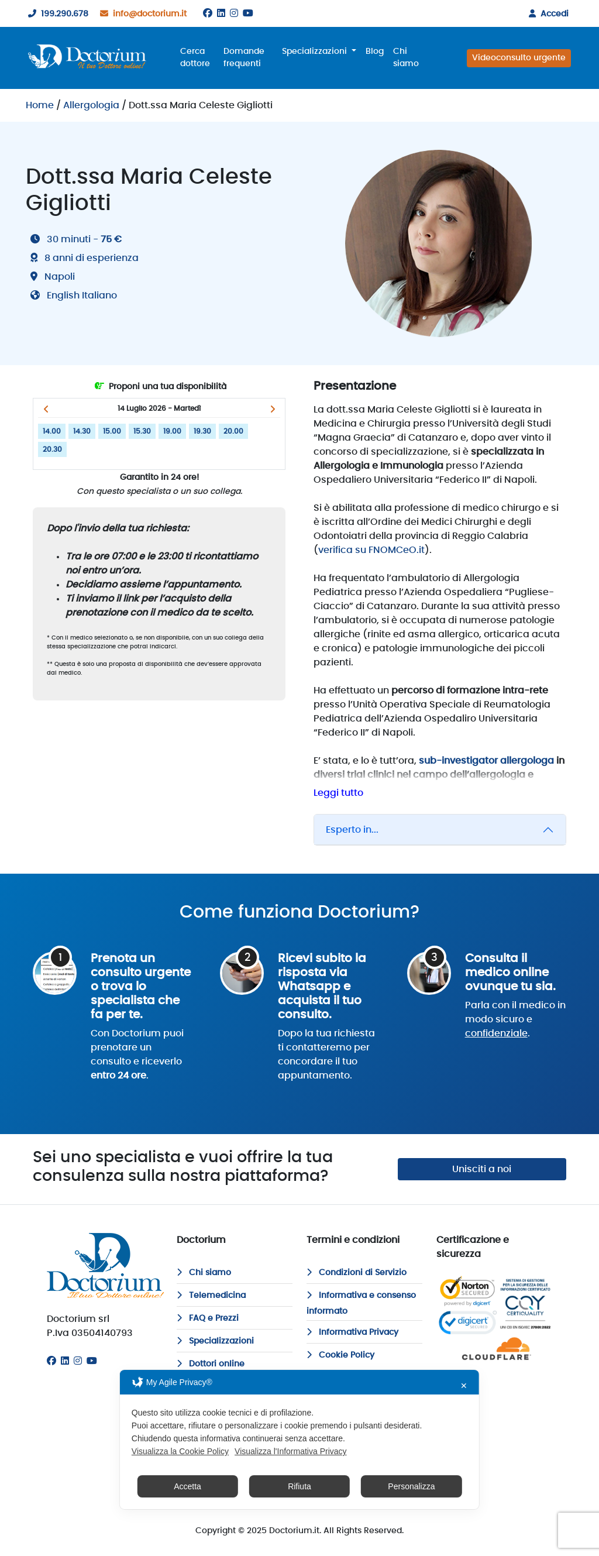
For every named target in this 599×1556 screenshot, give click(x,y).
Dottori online (211, 1364)
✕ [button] (463, 1385)
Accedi (546, 14)
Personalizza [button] (411, 1486)
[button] (46, 409)
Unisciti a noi (481, 1169)
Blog (375, 51)
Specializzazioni (215, 1341)
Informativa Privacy (352, 1332)
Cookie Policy (340, 1355)
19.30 (202, 431)
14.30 (82, 431)
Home (40, 105)
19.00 (172, 431)
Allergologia (91, 105)
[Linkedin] (221, 13)
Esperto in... (352, 829)
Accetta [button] (187, 1486)
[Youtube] (248, 13)
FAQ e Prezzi (208, 1318)
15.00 (112, 431)
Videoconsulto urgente (519, 58)
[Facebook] (207, 13)
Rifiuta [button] (299, 1486)
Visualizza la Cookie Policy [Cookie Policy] (180, 1451)
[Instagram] (234, 13)
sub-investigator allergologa (486, 760)
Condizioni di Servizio (357, 1273)
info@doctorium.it (141, 14)
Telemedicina (211, 1295)
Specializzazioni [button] (315, 51)
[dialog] (299, 1439)
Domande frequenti (243, 57)
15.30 (142, 431)
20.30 (52, 449)
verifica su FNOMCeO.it (371, 550)
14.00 (52, 431)
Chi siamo (406, 57)
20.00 (233, 431)
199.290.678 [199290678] (55, 14)
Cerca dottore (195, 57)
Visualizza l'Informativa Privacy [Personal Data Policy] (290, 1451)
